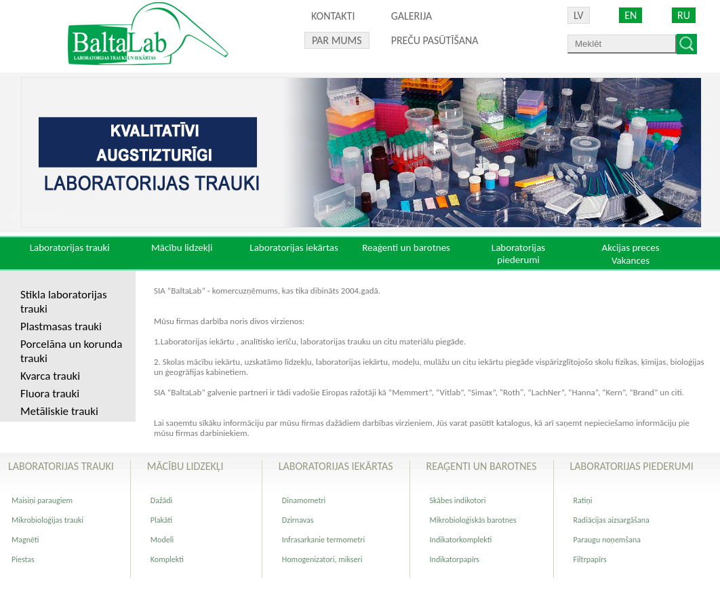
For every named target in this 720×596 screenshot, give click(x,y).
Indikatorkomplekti (461, 539)
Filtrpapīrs (590, 559)
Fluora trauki (49, 393)
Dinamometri (304, 500)
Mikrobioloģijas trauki (47, 520)
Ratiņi (583, 500)
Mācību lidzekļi (182, 247)
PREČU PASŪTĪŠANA (435, 40)
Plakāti (161, 520)
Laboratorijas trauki (70, 247)
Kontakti (333, 15)
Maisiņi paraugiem (42, 500)
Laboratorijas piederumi (518, 253)
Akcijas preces (630, 247)
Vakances (630, 260)
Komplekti (167, 559)
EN (630, 15)
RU (683, 15)
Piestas (23, 559)
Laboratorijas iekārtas (293, 247)
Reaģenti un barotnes (406, 247)
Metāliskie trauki (59, 411)
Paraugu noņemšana (607, 539)
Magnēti (25, 539)
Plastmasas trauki (61, 326)
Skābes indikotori (458, 500)
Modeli (162, 539)
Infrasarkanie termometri (323, 539)
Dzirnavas (298, 520)
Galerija (412, 15)
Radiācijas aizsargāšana (611, 520)
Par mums (337, 40)
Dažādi (161, 500)
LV (579, 15)
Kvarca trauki (50, 376)
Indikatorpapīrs (454, 559)
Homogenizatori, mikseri (322, 559)
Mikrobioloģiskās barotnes (473, 520)
